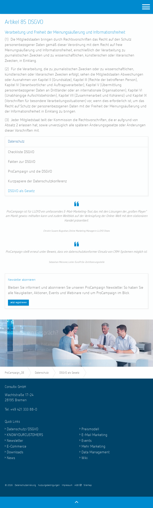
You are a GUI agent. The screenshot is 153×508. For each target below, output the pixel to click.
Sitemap (88, 485)
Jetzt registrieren (18, 302)
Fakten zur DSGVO (21, 162)
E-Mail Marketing (94, 435)
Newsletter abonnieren (21, 280)
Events (86, 441)
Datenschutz (16, 141)
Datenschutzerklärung (25, 485)
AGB (78, 485)
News (11, 458)
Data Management (95, 452)
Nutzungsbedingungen (49, 485)
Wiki (84, 458)
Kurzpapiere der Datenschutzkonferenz (37, 181)
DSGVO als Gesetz (21, 191)
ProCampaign (30, 7)
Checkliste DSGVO (21, 152)
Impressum (67, 485)
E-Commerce (16, 446)
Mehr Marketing (93, 446)
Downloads (15, 452)
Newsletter (15, 441)
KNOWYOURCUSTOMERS (25, 435)
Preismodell (90, 429)
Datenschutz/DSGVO (22, 429)
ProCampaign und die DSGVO (30, 171)
